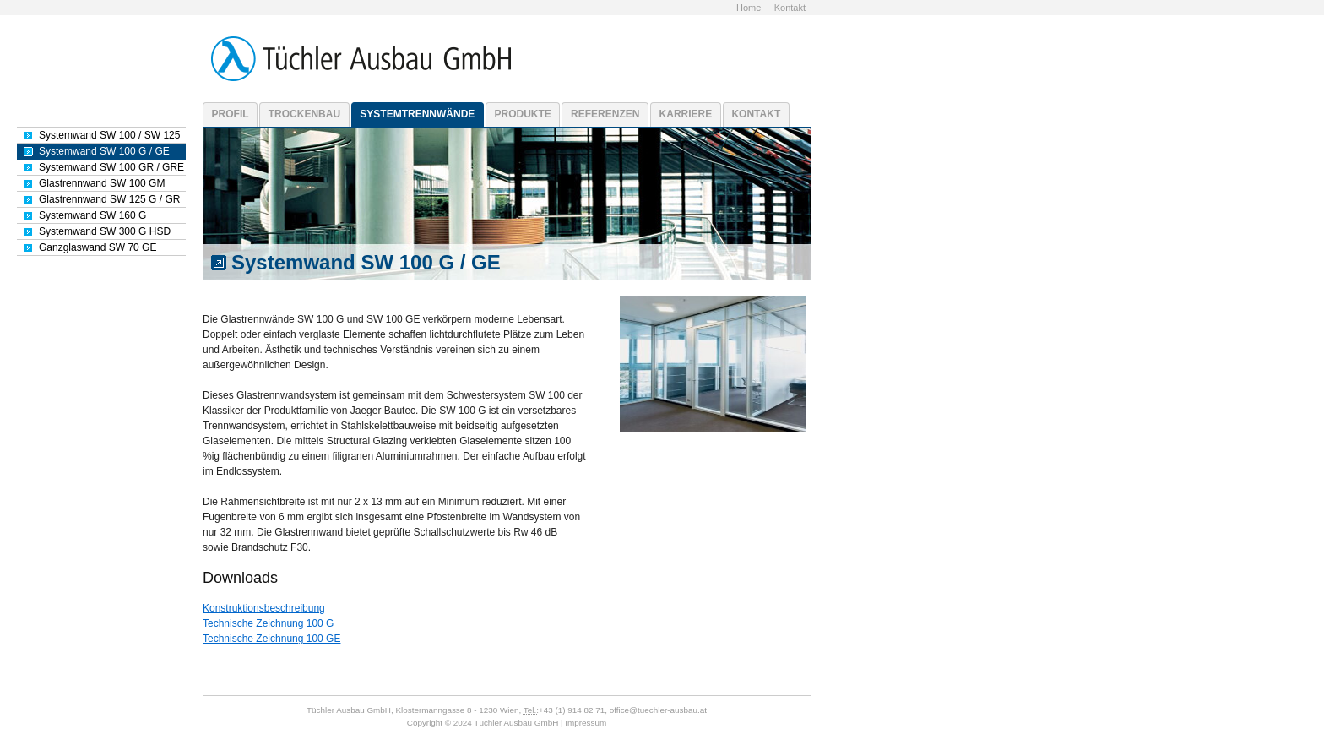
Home (748, 8)
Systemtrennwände (417, 114)
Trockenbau (304, 114)
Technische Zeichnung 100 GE (271, 638)
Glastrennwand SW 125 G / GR (109, 199)
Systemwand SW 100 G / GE (104, 151)
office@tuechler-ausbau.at (658, 710)
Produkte (523, 114)
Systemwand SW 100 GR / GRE (111, 167)
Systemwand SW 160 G (92, 215)
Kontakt (790, 8)
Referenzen (605, 114)
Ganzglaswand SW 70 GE (97, 247)
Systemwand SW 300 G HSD (105, 231)
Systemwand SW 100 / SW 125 (109, 135)
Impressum (585, 722)
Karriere (686, 114)
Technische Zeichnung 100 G (268, 623)
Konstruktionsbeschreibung (264, 608)
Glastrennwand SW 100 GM (102, 183)
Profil (230, 114)
